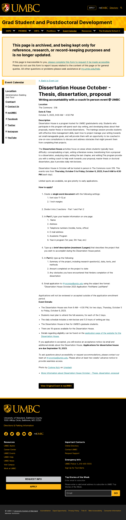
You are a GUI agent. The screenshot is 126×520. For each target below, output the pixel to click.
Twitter (11, 126)
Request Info (33, 479)
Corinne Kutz (54, 367)
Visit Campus (9, 465)
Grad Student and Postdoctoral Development (57, 22)
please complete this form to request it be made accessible (78, 62)
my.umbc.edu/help (90, 69)
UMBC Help (9, 457)
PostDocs (51, 31)
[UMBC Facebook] (6, 434)
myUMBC (12, 113)
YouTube (12, 138)
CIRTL (36, 31)
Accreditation (45, 511)
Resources (87, 31)
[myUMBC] (103, 8)
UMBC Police (70, 464)
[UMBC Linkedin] (30, 434)
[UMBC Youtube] (24, 434)
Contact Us (13, 106)
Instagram (13, 132)
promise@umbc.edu (74, 283)
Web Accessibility (95, 511)
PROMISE (22, 31)
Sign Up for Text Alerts (74, 468)
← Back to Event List (48, 80)
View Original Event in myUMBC (56, 386)
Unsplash (67, 367)
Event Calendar (70, 31)
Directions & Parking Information (19, 425)
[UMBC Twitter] (12, 434)
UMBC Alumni (9, 446)
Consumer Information (112, 511)
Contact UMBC (71, 449)
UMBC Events (9, 453)
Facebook (13, 119)
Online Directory (72, 446)
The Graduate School (108, 31)
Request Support (72, 453)
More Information (80, 373)
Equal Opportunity (59, 511)
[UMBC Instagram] (18, 434)
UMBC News (9, 461)
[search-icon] (121, 8)
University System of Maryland (26, 511)
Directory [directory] (113, 7)
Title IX (83, 511)
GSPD (8, 31)
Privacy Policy (73, 511)
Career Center (10, 449)
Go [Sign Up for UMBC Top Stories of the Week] (116, 493)
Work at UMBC (10, 468)
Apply (92, 8)
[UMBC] (21, 8)
